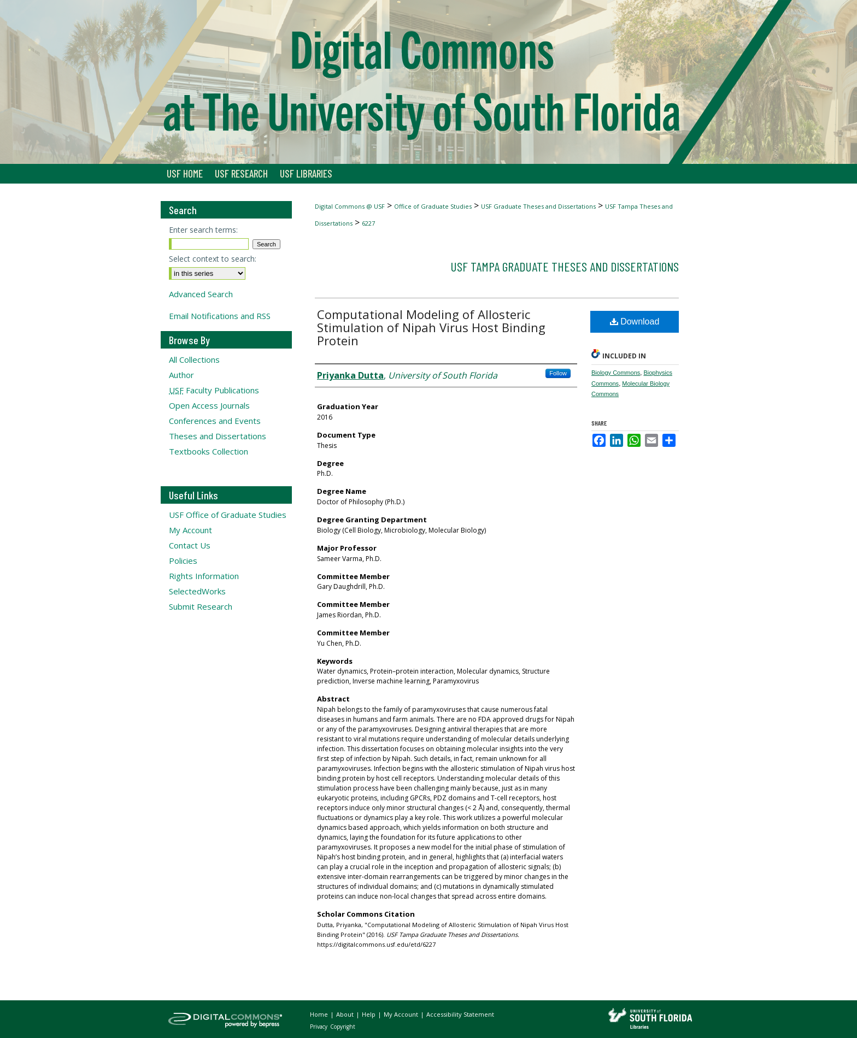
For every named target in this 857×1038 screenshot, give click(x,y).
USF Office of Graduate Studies (227, 514)
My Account (190, 529)
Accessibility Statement (460, 1014)
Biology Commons (615, 372)
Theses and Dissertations (217, 435)
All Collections (194, 359)
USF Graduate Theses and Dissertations (538, 206)
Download (635, 321)
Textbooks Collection (208, 451)
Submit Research (200, 606)
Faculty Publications (214, 390)
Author (181, 374)
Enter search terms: (203, 230)
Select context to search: (212, 258)
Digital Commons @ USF (350, 206)
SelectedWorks (197, 591)
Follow (558, 373)
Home (320, 1014)
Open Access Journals (209, 405)
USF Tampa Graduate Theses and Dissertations (564, 266)
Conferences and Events (215, 420)
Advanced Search (201, 293)
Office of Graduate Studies (433, 206)
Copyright (342, 1026)
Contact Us (189, 545)
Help (369, 1014)
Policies (183, 560)
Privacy (319, 1026)
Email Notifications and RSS (220, 315)
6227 (368, 223)
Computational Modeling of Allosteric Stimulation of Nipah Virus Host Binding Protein (431, 327)
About (345, 1014)
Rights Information (204, 575)
